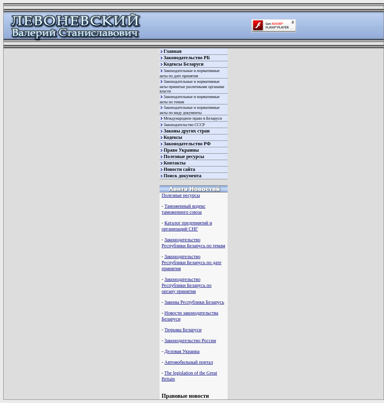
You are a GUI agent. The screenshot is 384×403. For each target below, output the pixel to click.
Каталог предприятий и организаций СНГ (187, 226)
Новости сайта (179, 169)
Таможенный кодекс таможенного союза (184, 209)
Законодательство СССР (184, 124)
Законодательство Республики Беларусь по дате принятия (191, 262)
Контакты (175, 163)
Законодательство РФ (187, 143)
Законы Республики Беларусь (194, 302)
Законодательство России (190, 340)
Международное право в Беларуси (193, 118)
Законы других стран (187, 131)
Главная (173, 51)
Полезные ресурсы (184, 156)
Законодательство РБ (187, 57)
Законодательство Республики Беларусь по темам (193, 243)
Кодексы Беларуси (184, 64)
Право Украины (181, 150)
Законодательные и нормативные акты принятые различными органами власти (192, 86)
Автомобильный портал (188, 362)
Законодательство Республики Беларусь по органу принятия (187, 285)
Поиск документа (183, 175)
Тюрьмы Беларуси (183, 330)
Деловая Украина (182, 351)
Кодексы (173, 137)
